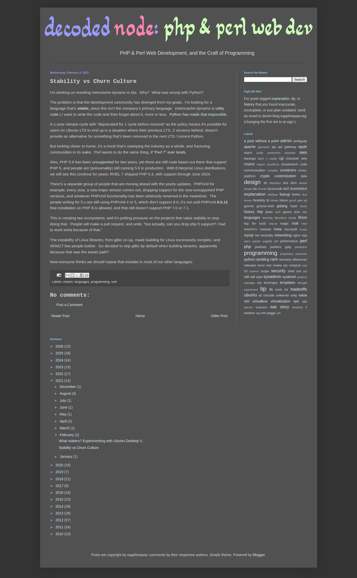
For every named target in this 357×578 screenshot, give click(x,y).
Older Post (219, 316)
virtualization (280, 301)
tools (278, 289)
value (303, 295)
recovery (285, 259)
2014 (59, 506)
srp (305, 271)
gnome (249, 206)
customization (285, 176)
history (249, 104)
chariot (68, 282)
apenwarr (264, 146)
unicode (268, 295)
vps (304, 301)
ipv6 (278, 212)
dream (303, 183)
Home (140, 316)
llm (254, 223)
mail (295, 223)
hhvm (303, 206)
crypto (265, 176)
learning (268, 217)
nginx (296, 235)
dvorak (262, 188)
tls (271, 289)
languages (81, 282)
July (63, 401)
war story (279, 307)
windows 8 (299, 307)
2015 (59, 499)
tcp (259, 283)
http (260, 212)
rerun (261, 265)
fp (268, 200)
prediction (301, 247)
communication (255, 170)
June (64, 407)
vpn (296, 301)
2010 (59, 534)
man (304, 223)
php (247, 246)
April (64, 421)
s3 (245, 271)
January (66, 456)
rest (268, 265)
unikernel (282, 295)
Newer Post (60, 316)
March (65, 428)
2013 (59, 513)
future (284, 200)
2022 (59, 374)
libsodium (280, 217)
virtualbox (260, 301)
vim (247, 301)
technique (271, 283)
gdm (300, 200)
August (66, 393)
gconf (292, 200)
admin (286, 140)
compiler (272, 170)
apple (302, 147)
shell (291, 271)
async (248, 153)
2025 (59, 353)
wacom (248, 307)
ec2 (286, 189)
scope (265, 271)
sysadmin (272, 276)
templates (287, 283)
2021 (59, 381)
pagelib (267, 241)
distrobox (275, 183)
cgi (281, 158)
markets (265, 229)
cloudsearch (289, 164)
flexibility (259, 200)
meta (277, 229)
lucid (262, 223)
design (252, 182)
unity (293, 295)
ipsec (269, 212)
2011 (59, 527)
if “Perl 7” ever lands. (168, 152)
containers (288, 170)
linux (302, 217)
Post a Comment (69, 305)
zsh (278, 313)
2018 (59, 479)
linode (292, 217)
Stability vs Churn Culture (79, 448)
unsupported (103, 162)
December (68, 387)
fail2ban (273, 194)
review (277, 265)
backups (250, 158)
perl (303, 240)
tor (286, 289)
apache (250, 147)
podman (261, 247)
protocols (301, 253)
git (305, 200)
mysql (248, 235)
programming (100, 282)
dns (285, 183)
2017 (59, 486)
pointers (275, 247)
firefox (296, 194)
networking (282, 235)
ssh (247, 277)
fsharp (274, 200)
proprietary (287, 253)
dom (293, 183)
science (254, 271)
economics (298, 189)
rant (114, 282)
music (303, 229)
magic (284, 223)
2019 (59, 472)
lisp (246, 223)
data (304, 176)
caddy (273, 158)
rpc (285, 265)
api (274, 147)
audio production (268, 152)
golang (282, 206)
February (67, 435)
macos (273, 223)
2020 (59, 465)
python (249, 259)
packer (256, 241)
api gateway (287, 147)
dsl (255, 189)
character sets (296, 158)
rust (304, 265)
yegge (271, 313)
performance (289, 241)
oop (304, 235)
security (278, 270)
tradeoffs (299, 289)
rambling (262, 259)
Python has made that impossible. (198, 114)
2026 (59, 346)
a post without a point (261, 141)
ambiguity (300, 141)
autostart (290, 152)
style (259, 277)
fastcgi (285, 194)
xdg (258, 313)
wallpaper (261, 307)
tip (293, 99)
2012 (59, 520)
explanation (280, 99)
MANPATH (250, 229)
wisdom (249, 313)
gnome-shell (265, 206)
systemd (289, 277)
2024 (59, 360)
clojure (261, 164)
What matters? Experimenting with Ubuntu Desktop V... (102, 441)
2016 (59, 493)
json (297, 212)
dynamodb (274, 189)
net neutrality (264, 235)
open (247, 241)
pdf (276, 241)
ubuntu (250, 295)
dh (265, 183)
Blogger (259, 555)
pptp (288, 247)
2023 (59, 367)
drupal (248, 188)
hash (293, 206)
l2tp (304, 212)
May (63, 414)
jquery (287, 212)
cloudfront (273, 164)
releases (250, 265)
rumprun (295, 265)
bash (261, 158)
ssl (252, 277)
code (303, 164)
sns (298, 271)
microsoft (290, 229)
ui (260, 295)
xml (263, 313)
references (299, 259)
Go (133, 92)
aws (303, 152)
